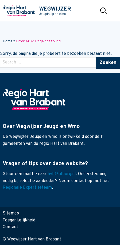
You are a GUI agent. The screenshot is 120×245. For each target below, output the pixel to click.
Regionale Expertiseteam (27, 187)
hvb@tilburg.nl (62, 174)
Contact (10, 227)
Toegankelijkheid (19, 220)
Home (8, 41)
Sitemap (11, 213)
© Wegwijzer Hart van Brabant (32, 239)
